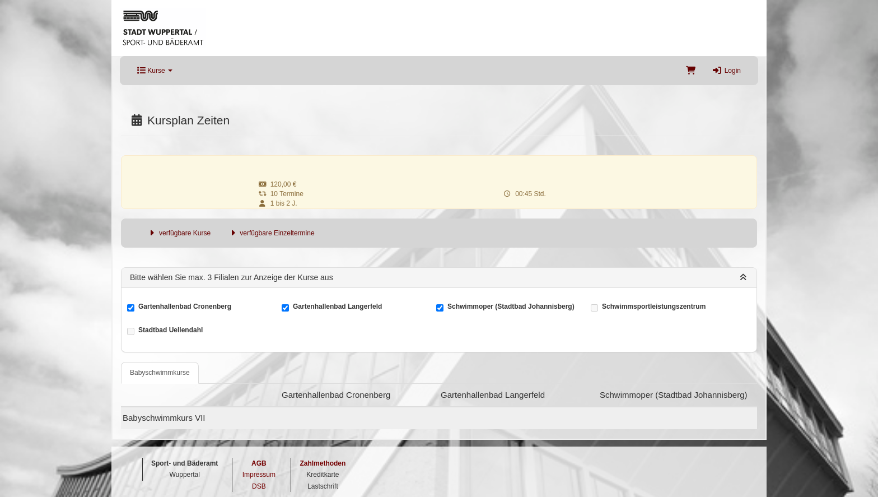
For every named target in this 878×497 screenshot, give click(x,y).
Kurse (154, 71)
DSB (259, 486)
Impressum (258, 475)
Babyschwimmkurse (160, 373)
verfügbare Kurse (179, 233)
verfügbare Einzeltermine (270, 233)
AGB (259, 463)
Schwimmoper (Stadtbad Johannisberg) (511, 307)
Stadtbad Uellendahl (170, 330)
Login (726, 71)
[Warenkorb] (691, 71)
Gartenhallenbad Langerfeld (337, 307)
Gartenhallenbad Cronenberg (184, 307)
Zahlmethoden (322, 463)
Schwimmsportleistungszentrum (654, 307)
